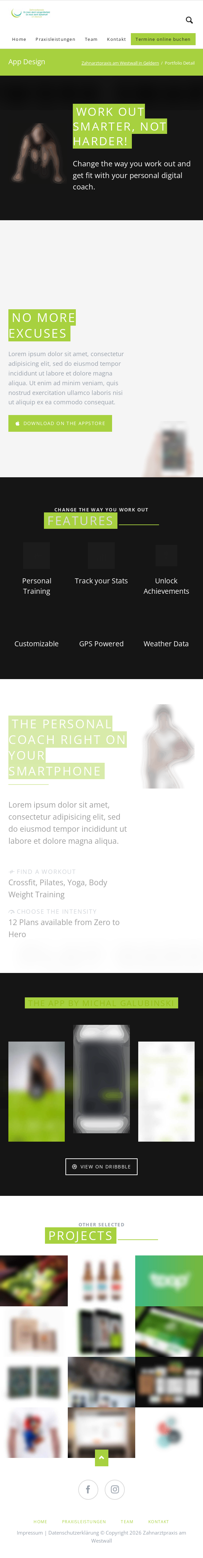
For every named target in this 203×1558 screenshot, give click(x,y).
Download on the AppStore (63, 423)
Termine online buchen (163, 39)
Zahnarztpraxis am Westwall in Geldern (120, 63)
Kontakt (158, 1522)
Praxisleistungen (84, 1522)
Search (189, 20)
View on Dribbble (105, 1166)
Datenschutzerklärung (73, 1532)
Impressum (30, 1532)
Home (40, 1522)
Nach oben (101, 1458)
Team (127, 1522)
